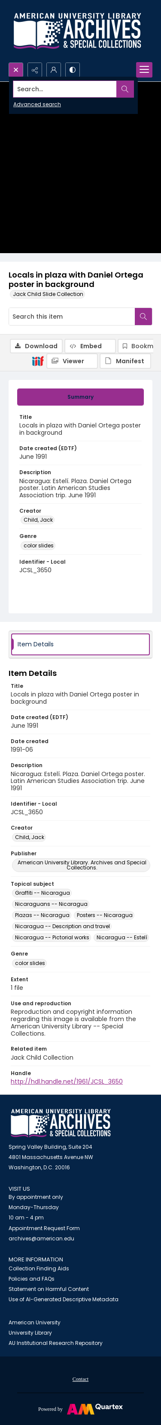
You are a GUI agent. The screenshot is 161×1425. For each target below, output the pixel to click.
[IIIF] (38, 360)
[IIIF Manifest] (125, 361)
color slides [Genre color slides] (39, 545)
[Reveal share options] (35, 70)
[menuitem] (80, 1379)
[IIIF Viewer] (72, 361)
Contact (80, 1379)
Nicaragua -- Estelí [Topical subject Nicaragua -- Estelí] (122, 937)
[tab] (80, 397)
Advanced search (37, 104)
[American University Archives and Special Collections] (61, 1123)
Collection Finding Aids (39, 1268)
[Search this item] (72, 316)
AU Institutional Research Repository (56, 1343)
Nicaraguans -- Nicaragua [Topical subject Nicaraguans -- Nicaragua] (51, 904)
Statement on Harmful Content (49, 1289)
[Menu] (144, 70)
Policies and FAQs (32, 1278)
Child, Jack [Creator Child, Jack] (38, 519)
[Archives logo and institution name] (77, 31)
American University (35, 1322)
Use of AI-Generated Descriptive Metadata (63, 1299)
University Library (30, 1332)
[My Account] (54, 70)
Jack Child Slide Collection (48, 294)
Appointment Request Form (44, 1228)
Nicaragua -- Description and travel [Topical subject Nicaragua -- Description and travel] (62, 926)
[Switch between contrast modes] (72, 70)
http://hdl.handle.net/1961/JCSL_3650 (67, 1081)
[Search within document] (143, 316)
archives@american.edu (41, 1238)
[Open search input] (16, 70)
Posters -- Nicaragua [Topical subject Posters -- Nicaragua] (105, 915)
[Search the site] (65, 89)
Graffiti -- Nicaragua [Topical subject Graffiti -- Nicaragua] (42, 892)
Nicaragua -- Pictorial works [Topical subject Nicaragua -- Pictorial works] (52, 937)
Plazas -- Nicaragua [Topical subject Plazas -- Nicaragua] (42, 915)
